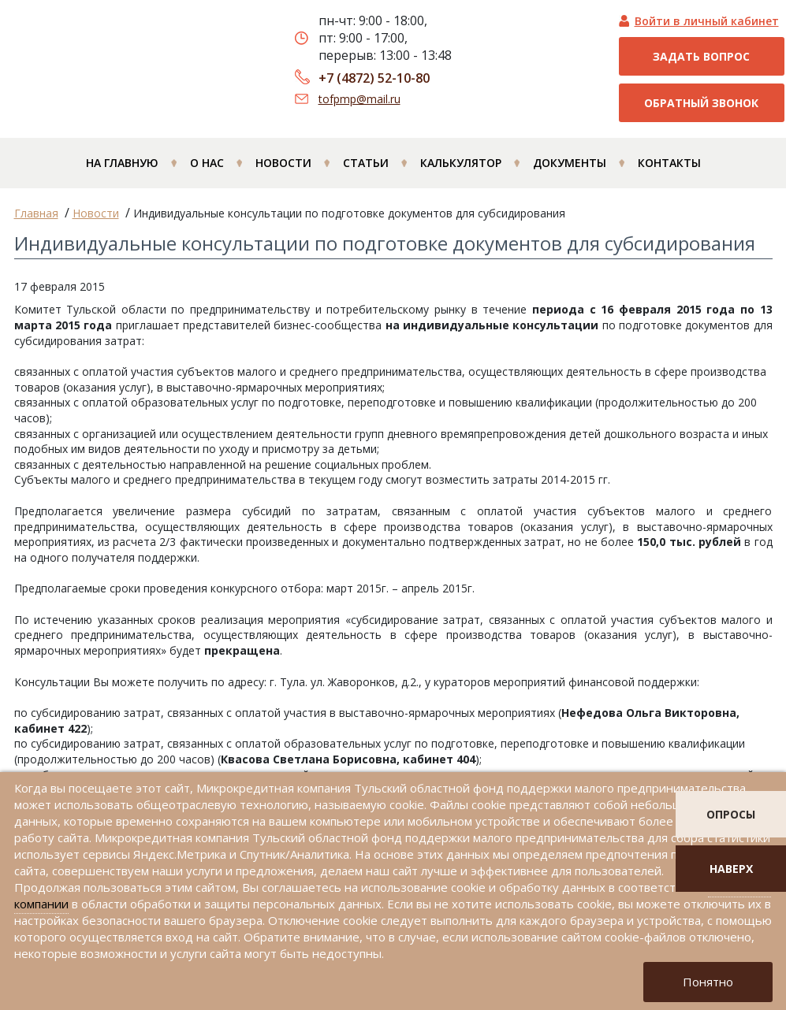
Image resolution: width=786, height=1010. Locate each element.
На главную (122, 162)
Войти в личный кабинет (707, 20)
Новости (283, 162)
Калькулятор (460, 162)
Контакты (669, 162)
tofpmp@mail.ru (359, 98)
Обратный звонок (701, 102)
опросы (730, 814)
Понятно (708, 982)
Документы (569, 162)
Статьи (366, 162)
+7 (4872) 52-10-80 (374, 78)
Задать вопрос (701, 56)
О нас (207, 162)
